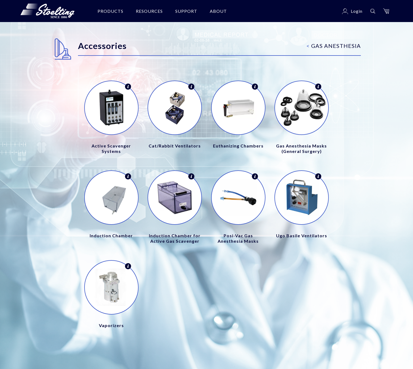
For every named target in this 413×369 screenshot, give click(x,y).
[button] (386, 11)
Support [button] (186, 11)
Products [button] (110, 11)
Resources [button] (149, 11)
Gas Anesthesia (333, 45)
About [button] (218, 11)
